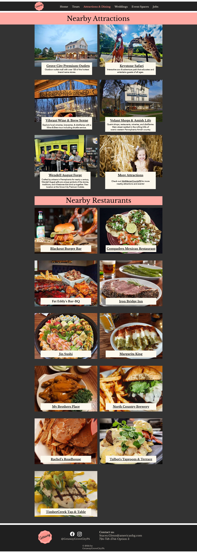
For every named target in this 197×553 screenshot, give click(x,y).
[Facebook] (72, 534)
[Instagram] (80, 534)
